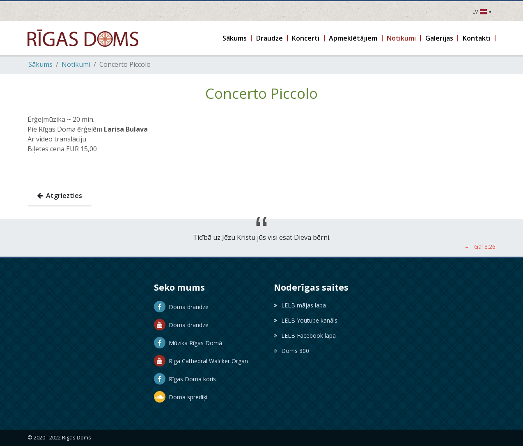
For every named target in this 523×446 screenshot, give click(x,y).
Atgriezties (59, 195)
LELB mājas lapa (300, 305)
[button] (235, 38)
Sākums (40, 64)
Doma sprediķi (180, 397)
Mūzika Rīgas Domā (188, 343)
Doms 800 (291, 351)
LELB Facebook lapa (305, 335)
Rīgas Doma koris (185, 379)
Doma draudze (181, 307)
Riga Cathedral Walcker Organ (201, 361)
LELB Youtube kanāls (305, 320)
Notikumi (76, 64)
